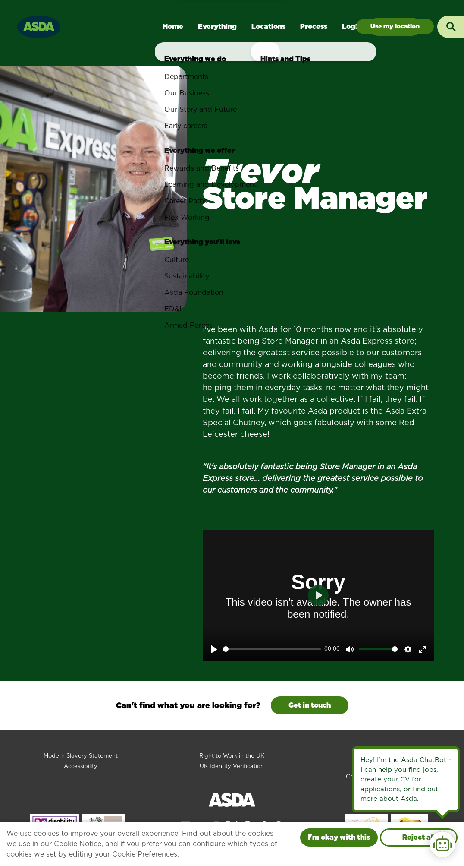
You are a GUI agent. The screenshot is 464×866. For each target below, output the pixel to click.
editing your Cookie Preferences (123, 854)
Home (173, 26)
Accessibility (80, 766)
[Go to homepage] (38, 25)
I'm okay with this (339, 837)
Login (352, 26)
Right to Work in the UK (231, 755)
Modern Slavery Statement (81, 755)
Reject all (418, 837)
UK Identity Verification (232, 766)
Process (313, 26)
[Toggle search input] (450, 27)
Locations (268, 26)
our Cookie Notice (71, 844)
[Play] (214, 649)
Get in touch (309, 705)
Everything (217, 26)
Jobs (395, 26)
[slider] (272, 649)
